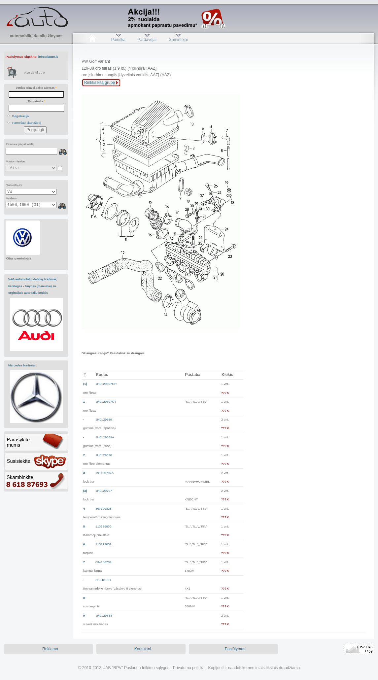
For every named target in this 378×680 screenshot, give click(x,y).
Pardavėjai (147, 39)
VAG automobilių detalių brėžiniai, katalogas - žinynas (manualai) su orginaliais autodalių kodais (32, 286)
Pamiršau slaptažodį (26, 122)
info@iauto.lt (48, 56)
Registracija (20, 116)
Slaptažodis (36, 101)
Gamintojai (178, 39)
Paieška (118, 39)
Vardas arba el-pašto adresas (36, 87)
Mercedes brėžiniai (21, 365)
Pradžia (92, 39)
